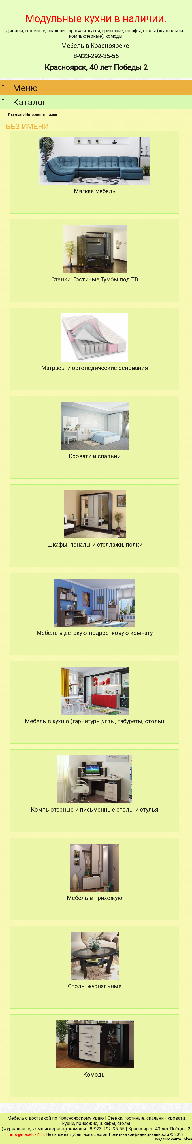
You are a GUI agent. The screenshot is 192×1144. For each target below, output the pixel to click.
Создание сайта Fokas (172, 1139)
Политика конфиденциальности (139, 1134)
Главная (15, 114)
